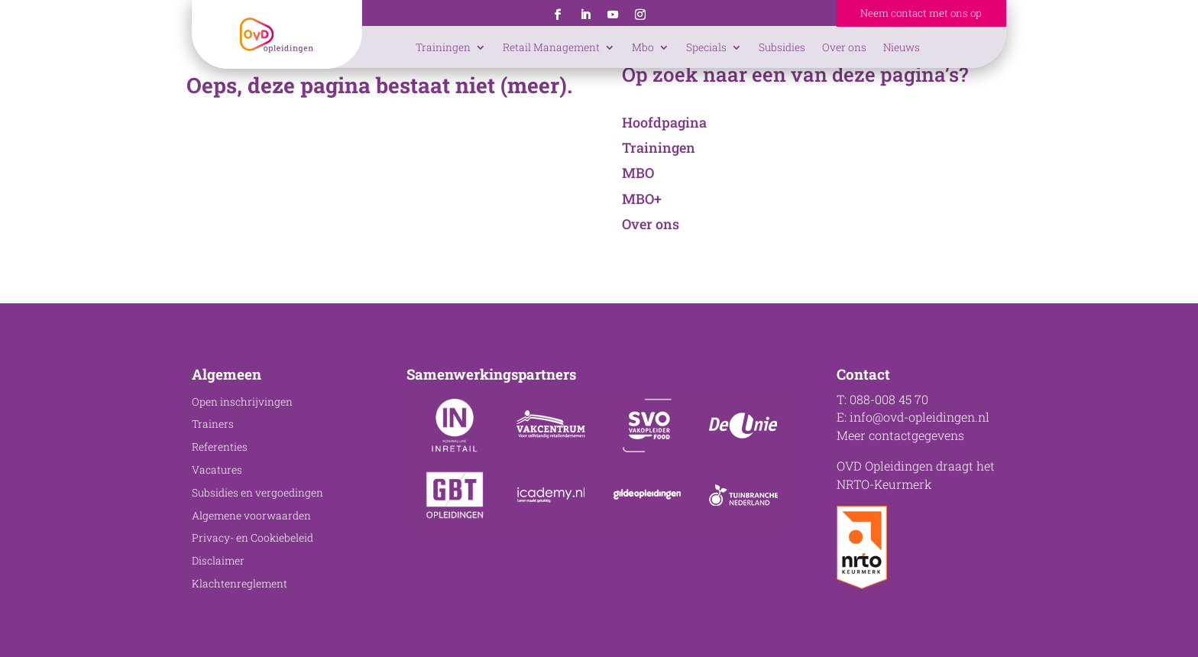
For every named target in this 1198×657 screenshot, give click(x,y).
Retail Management (551, 47)
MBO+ (642, 198)
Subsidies (782, 47)
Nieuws (901, 47)
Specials (706, 47)
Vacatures (217, 470)
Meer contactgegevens (900, 435)
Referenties (220, 447)
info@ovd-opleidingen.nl (919, 417)
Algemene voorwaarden (251, 516)
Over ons (844, 47)
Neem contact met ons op (921, 13)
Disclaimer (218, 561)
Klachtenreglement (239, 584)
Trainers (213, 424)
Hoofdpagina (664, 122)
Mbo (643, 47)
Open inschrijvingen (242, 402)
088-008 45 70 (889, 399)
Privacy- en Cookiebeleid (252, 538)
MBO (638, 172)
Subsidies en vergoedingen (257, 493)
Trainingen (443, 47)
